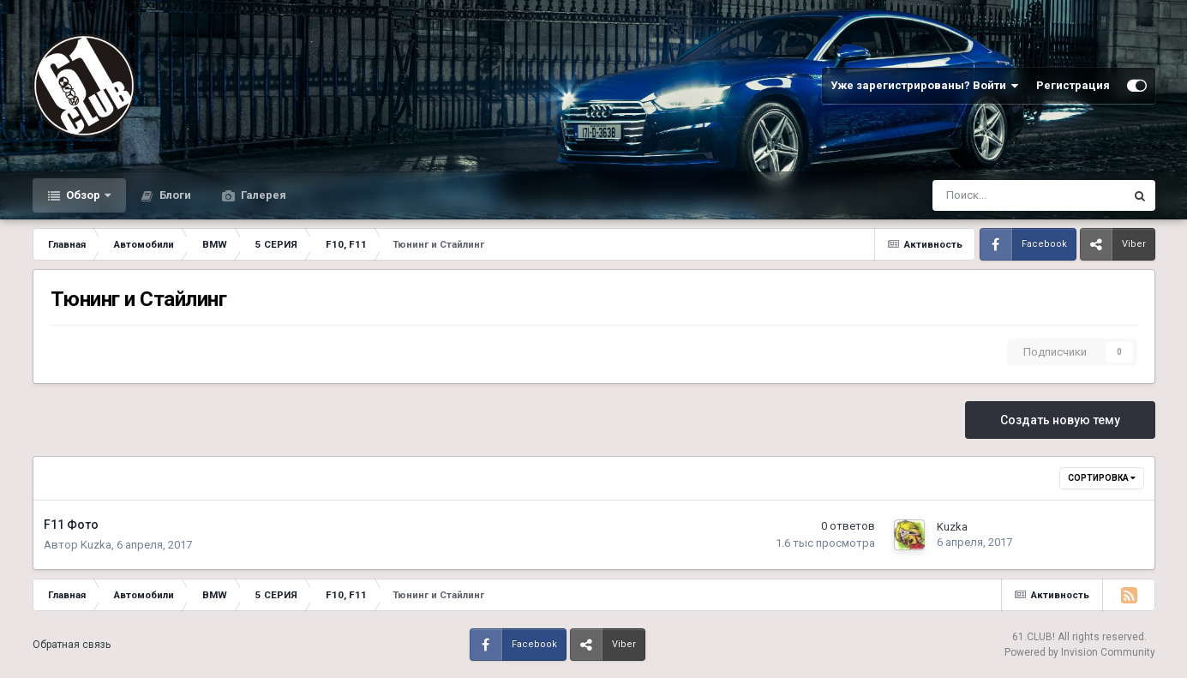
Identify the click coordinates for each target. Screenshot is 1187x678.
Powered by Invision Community (1079, 652)
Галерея (262, 195)
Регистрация (1073, 85)
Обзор (83, 195)
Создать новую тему (1060, 420)
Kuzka (96, 544)
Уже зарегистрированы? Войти (924, 86)
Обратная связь (72, 645)
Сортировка (1102, 478)
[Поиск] (983, 195)
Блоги (174, 195)
